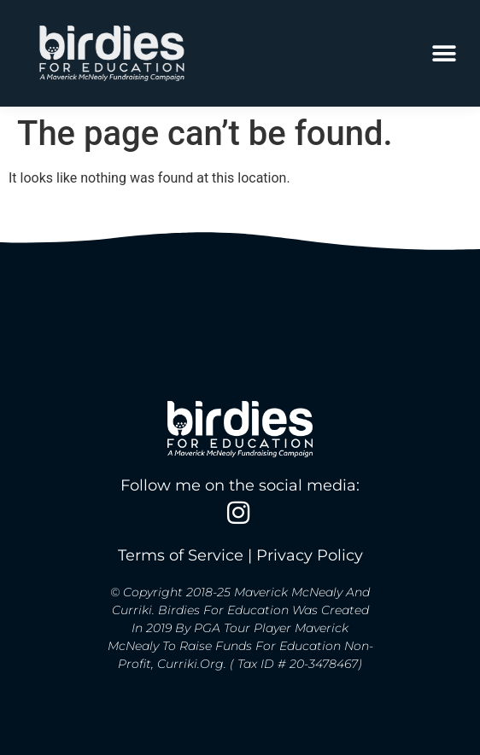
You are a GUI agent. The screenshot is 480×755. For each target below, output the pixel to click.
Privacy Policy (309, 555)
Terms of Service (180, 555)
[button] (443, 53)
